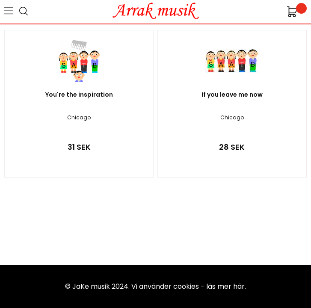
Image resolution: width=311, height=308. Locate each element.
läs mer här (225, 286)
